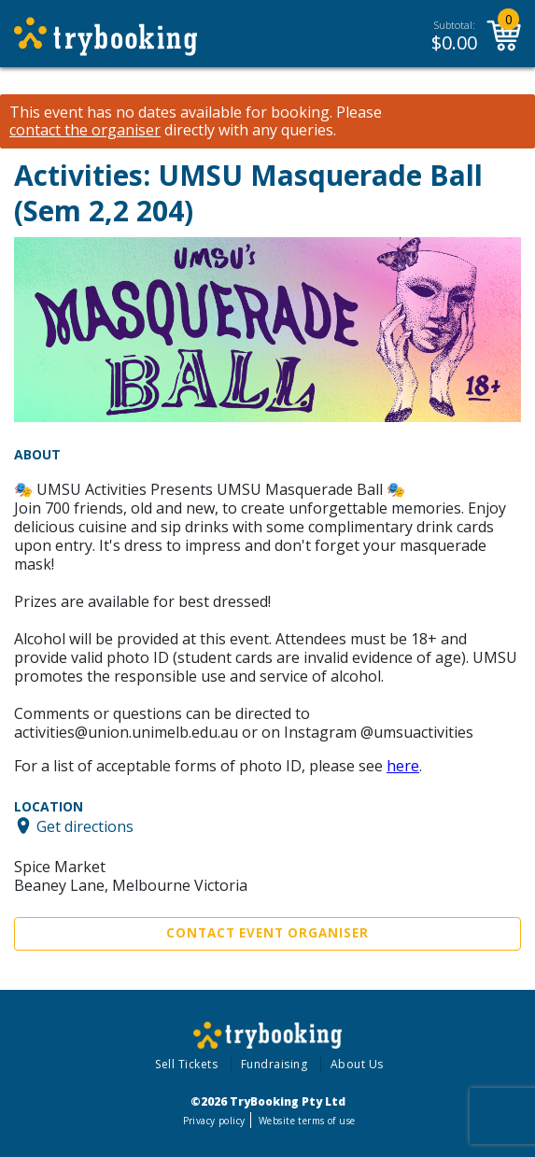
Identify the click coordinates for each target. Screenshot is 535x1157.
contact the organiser (85, 130)
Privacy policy (214, 1120)
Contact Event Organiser (267, 932)
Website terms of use (307, 1120)
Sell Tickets (186, 1064)
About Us (357, 1064)
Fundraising (274, 1064)
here (403, 765)
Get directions (85, 825)
